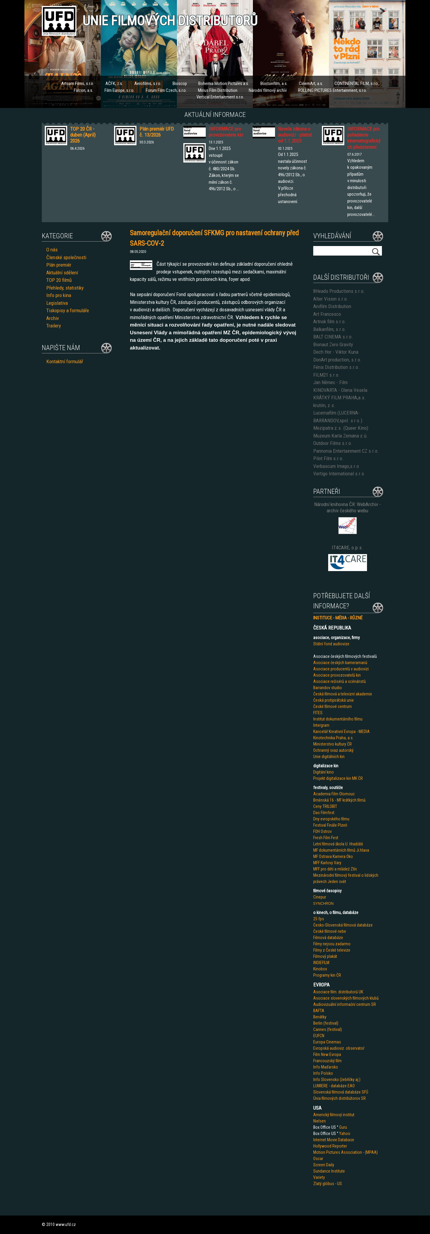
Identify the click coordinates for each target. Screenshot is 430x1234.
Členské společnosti (66, 257)
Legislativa (57, 303)
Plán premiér (58, 265)
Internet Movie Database (333, 1139)
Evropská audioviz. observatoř (338, 1048)
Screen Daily (323, 1164)
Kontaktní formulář (64, 361)
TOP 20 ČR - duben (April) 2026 (83, 135)
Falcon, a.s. (83, 90)
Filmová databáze (328, 937)
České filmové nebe (329, 931)
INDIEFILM (321, 962)
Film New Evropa (327, 1054)
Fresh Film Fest (325, 837)
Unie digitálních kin (329, 756)
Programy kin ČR (327, 975)
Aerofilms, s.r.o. (147, 83)
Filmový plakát (325, 956)
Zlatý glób (321, 1183)
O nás (52, 250)
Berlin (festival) (325, 1023)
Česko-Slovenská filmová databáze (343, 925)
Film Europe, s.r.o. (119, 90)
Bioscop (180, 83)
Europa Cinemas (327, 1042)
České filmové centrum (332, 706)
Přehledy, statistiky (65, 288)
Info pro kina (58, 295)
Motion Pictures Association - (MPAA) (345, 1152)
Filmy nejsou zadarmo (332, 943)
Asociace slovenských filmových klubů (346, 998)
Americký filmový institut (333, 1114)
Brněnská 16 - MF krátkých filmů (339, 800)
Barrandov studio (327, 687)
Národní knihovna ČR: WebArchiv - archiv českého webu (347, 507)
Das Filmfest (323, 812)
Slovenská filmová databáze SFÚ (340, 1092)
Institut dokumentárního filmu (338, 719)
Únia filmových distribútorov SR (339, 1098)
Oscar (318, 1158)
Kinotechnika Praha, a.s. (333, 737)
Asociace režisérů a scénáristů (339, 681)
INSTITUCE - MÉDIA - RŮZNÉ (338, 618)
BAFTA (318, 1010)
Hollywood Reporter (330, 1146)
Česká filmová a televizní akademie (342, 694)
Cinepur (319, 897)
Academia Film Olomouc (334, 793)
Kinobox (320, 969)
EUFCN (318, 1035)
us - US (336, 1183)
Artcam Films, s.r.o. (77, 83)
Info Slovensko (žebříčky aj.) (336, 1079)
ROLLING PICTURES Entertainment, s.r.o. (332, 90)
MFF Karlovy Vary (327, 862)
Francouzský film (327, 1060)
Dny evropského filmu (331, 819)
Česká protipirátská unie (333, 700)
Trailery (53, 326)
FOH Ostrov (322, 831)
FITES (317, 712)
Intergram (321, 725)
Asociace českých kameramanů (340, 662)
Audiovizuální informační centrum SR (344, 1004)
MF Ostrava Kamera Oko (333, 856)
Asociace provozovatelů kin (337, 675)
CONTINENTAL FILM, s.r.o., (357, 83)
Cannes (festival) (327, 1029)
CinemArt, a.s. (311, 83)
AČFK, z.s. (114, 83)
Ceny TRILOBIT (325, 806)
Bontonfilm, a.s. (274, 83)
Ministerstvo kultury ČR (332, 744)
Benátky (319, 1017)
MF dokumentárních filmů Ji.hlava (341, 850)
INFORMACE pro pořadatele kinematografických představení (363, 138)
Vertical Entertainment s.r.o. (220, 97)
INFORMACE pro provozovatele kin (226, 132)
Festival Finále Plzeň (330, 825)
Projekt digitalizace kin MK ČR (338, 778)
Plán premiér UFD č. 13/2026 (156, 132)
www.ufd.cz (66, 1224)
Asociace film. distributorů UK (338, 991)
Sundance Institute (329, 1171)
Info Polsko (323, 1073)
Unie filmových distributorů (169, 21)
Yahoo (344, 1133)
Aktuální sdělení (62, 273)
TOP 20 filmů (59, 280)
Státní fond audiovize (331, 643)
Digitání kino (323, 772)
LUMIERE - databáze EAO (334, 1085)
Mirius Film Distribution (217, 90)
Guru (343, 1127)
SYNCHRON (323, 903)
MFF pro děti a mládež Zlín (335, 869)
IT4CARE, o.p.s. (347, 547)
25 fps (318, 918)
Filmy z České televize (331, 950)
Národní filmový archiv (268, 90)
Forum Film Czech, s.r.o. (166, 90)
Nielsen (319, 1121)
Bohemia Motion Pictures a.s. (223, 83)
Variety (319, 1177)
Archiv (52, 318)
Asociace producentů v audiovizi (341, 669)
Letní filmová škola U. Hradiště (338, 844)
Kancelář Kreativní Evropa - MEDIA (341, 731)
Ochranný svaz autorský (333, 750)
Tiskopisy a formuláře (67, 310)
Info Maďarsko (325, 1067)
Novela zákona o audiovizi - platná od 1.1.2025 (295, 135)
